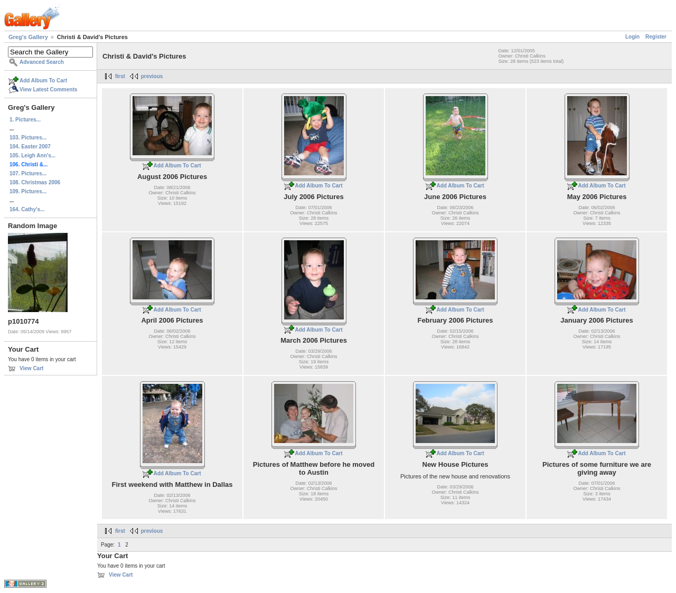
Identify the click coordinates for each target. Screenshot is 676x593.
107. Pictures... (28, 173)
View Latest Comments (48, 89)
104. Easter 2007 (30, 146)
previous (152, 76)
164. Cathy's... (27, 209)
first (120, 76)
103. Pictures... (28, 137)
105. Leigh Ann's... (32, 155)
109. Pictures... (28, 191)
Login (632, 37)
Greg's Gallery (28, 37)
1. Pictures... (25, 120)
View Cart (31, 368)
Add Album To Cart (43, 80)
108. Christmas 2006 (35, 182)
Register (655, 37)
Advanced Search (42, 62)
